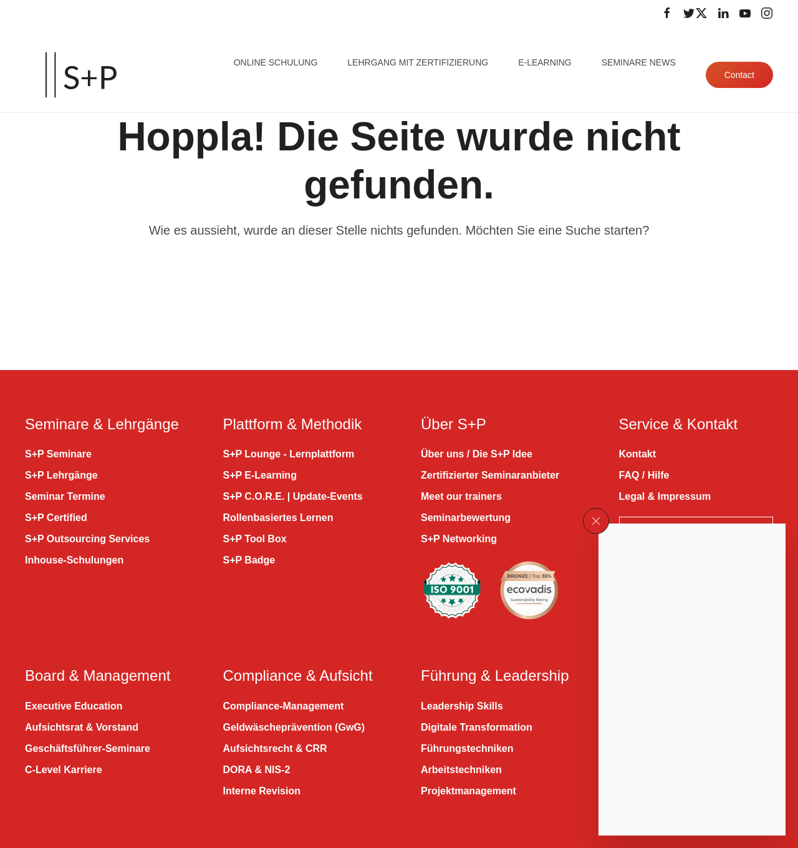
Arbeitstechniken (461, 769)
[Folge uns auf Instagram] (767, 13)
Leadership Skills (462, 706)
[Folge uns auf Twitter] (695, 13)
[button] (596, 521)
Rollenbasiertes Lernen (278, 517)
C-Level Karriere (63, 769)
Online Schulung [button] (276, 62)
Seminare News (639, 62)
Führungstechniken (467, 748)
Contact (739, 75)
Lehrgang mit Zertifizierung (417, 62)
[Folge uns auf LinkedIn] (723, 13)
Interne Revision (261, 791)
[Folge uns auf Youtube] (745, 13)
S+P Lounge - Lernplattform (289, 454)
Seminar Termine (65, 496)
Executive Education (74, 706)
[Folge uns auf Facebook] (667, 13)
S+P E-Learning (260, 475)
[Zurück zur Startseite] (81, 74)
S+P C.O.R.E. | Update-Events (293, 496)
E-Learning (545, 62)
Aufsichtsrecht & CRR (275, 748)
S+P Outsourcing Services (87, 539)
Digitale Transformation (476, 727)
